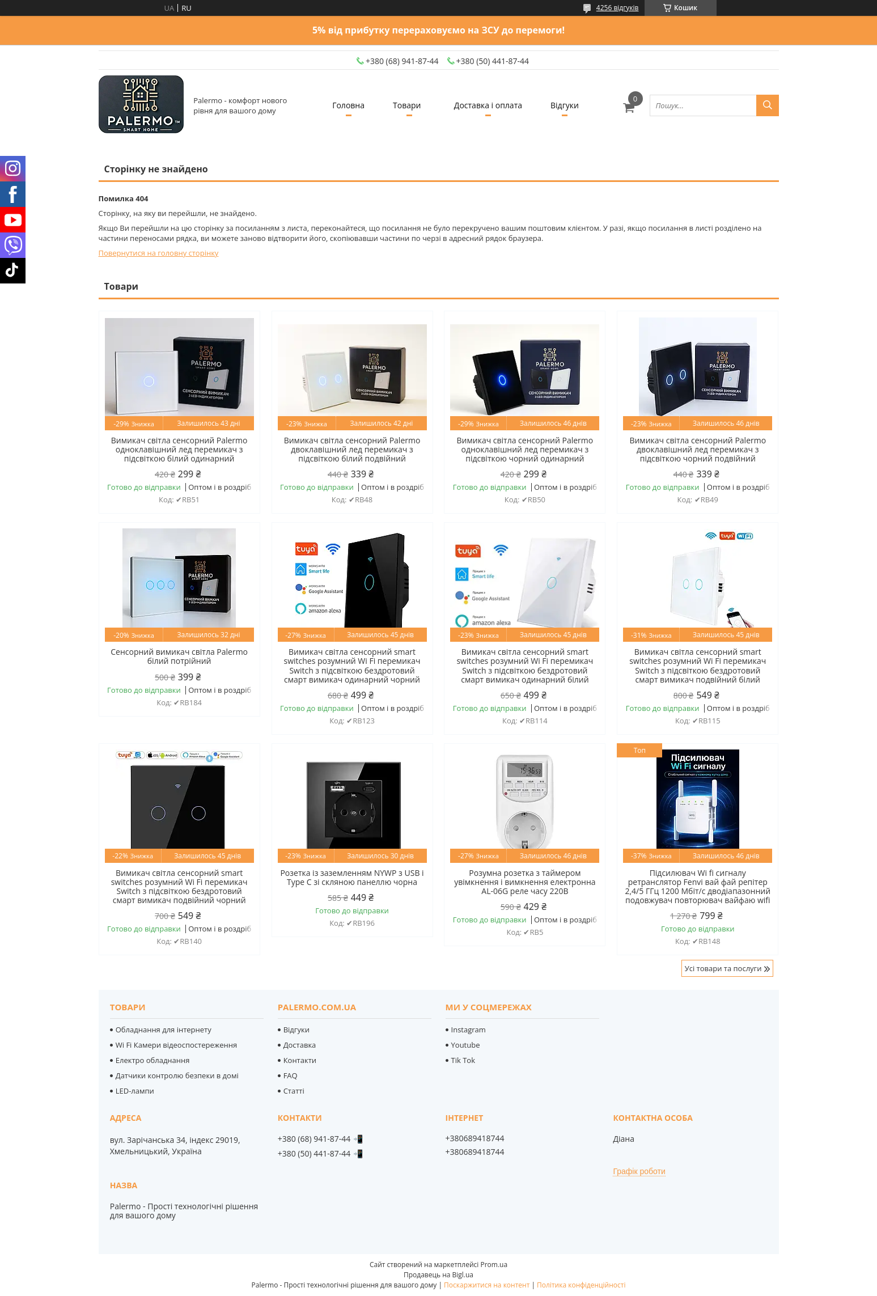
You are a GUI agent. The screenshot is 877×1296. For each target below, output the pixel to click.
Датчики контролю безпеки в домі (177, 1075)
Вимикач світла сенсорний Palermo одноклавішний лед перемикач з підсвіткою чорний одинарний (525, 449)
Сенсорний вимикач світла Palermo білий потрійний (179, 656)
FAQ (290, 1075)
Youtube (465, 1045)
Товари (407, 105)
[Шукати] (767, 105)
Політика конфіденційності (581, 1285)
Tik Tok (463, 1060)
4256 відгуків (617, 7)
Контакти (299, 1060)
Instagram (468, 1029)
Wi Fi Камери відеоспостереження (176, 1045)
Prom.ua (493, 1264)
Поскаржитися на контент (486, 1285)
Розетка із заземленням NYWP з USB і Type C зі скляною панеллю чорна (351, 878)
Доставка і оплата (488, 105)
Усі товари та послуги (723, 968)
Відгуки (564, 105)
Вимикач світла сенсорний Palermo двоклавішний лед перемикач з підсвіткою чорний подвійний (697, 449)
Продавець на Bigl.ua (438, 1275)
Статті (293, 1091)
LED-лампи (135, 1091)
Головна (348, 105)
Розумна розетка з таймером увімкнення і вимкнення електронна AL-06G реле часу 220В (524, 882)
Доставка (299, 1045)
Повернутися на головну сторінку (159, 253)
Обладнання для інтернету (163, 1029)
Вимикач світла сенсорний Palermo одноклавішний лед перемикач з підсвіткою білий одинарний (179, 449)
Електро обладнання (153, 1060)
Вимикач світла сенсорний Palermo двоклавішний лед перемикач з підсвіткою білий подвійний (352, 449)
